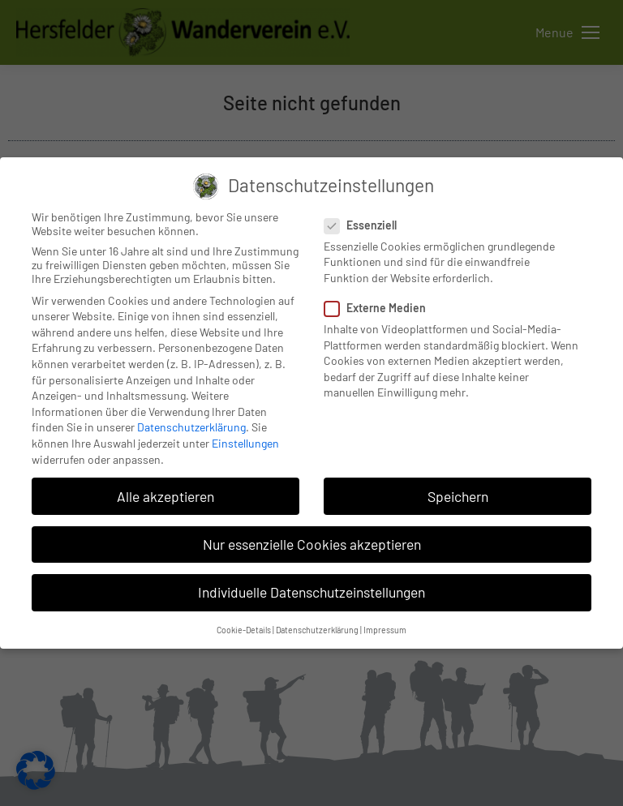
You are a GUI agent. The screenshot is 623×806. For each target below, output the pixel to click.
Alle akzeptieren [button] (165, 496)
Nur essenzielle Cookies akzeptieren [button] (312, 544)
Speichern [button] (458, 496)
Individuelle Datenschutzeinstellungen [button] (311, 592)
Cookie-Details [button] (244, 629)
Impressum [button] (384, 629)
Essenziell (365, 225)
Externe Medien (380, 308)
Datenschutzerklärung (191, 427)
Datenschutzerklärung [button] (317, 629)
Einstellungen (245, 443)
